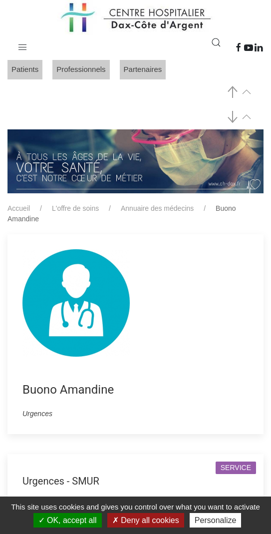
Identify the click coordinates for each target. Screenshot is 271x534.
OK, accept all (67, 520)
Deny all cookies (145, 520)
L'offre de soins (75, 208)
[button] (22, 44)
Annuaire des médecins (157, 208)
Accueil (18, 208)
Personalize (216, 520)
